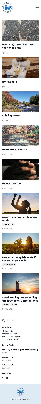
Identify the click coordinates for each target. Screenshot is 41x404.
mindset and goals (8, 224)
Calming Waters (11, 115)
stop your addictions (9, 264)
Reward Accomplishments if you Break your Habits (19, 259)
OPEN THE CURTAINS (14, 149)
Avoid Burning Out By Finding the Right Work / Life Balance (20, 299)
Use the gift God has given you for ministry (18, 46)
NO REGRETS (9, 81)
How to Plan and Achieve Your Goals (20, 219)
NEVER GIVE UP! (11, 183)
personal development (10, 304)
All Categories (8, 331)
